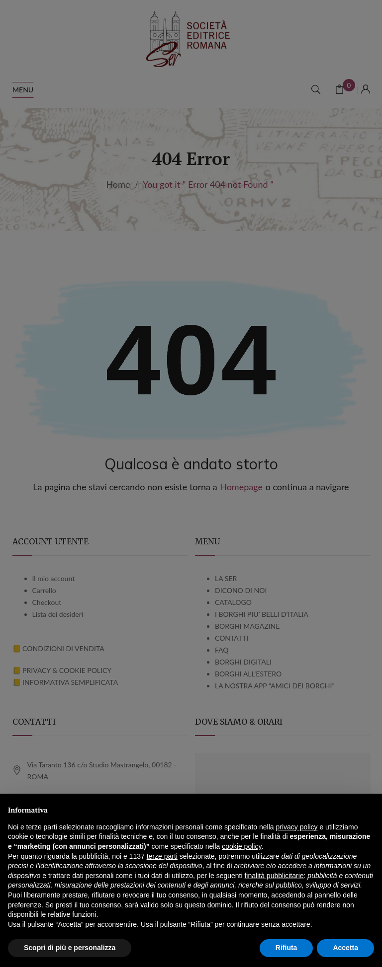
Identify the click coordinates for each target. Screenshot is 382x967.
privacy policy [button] (297, 827)
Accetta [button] (345, 948)
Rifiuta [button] (286, 948)
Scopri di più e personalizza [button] (69, 948)
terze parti (162, 856)
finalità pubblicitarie (273, 876)
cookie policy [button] (241, 846)
